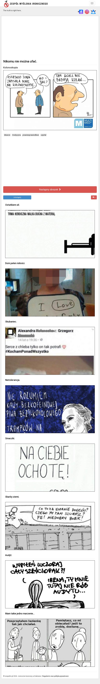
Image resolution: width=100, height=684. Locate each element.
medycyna (16, 135)
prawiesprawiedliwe (31, 135)
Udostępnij (17, 197)
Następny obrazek (50, 189)
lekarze (7, 135)
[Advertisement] (50, 37)
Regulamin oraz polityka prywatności (55, 676)
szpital (43, 135)
